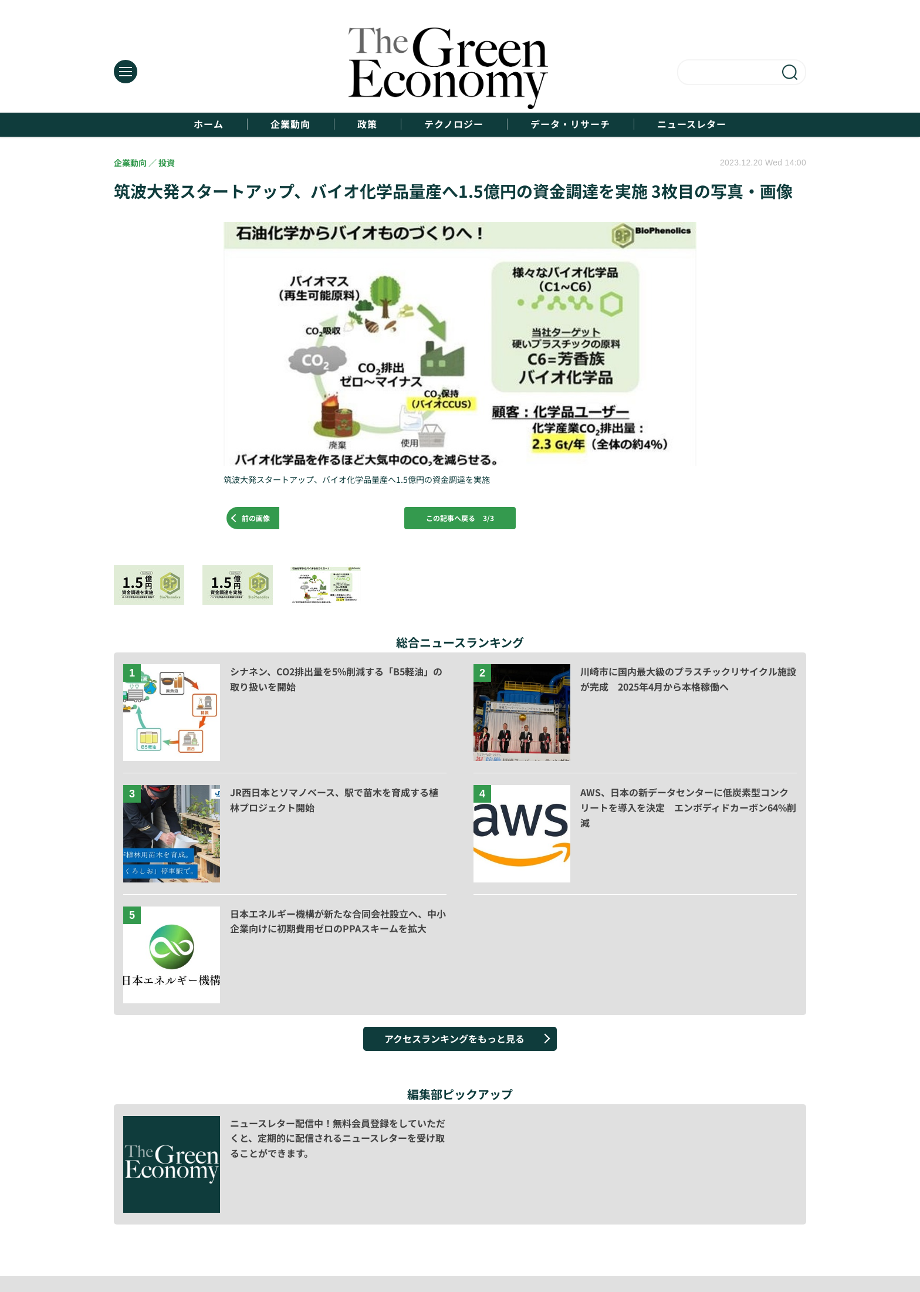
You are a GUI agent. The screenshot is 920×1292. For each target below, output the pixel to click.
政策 (367, 124)
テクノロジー (453, 124)
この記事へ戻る (460, 518)
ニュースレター (691, 124)
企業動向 (290, 124)
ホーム (209, 124)
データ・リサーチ (570, 124)
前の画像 (256, 518)
